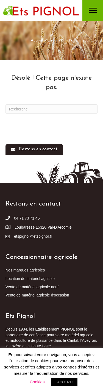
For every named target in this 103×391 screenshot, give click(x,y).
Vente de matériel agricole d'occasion (37, 295)
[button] (34, 149)
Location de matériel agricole (30, 278)
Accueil (37, 40)
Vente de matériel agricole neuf (32, 287)
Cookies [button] (37, 381)
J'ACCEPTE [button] (64, 382)
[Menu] (93, 10)
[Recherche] (51, 109)
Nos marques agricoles (25, 270)
